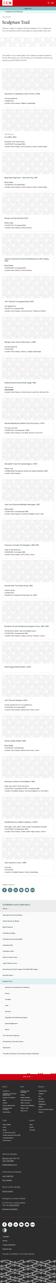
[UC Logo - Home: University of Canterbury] (7, 3)
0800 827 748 (7, 1158)
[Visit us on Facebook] (4, 890)
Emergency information (9, 1209)
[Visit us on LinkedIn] (15, 890)
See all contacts (7, 1191)
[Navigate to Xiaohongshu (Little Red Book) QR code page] (32, 890)
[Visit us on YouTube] (27, 890)
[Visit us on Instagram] (10, 890)
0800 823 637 (14, 1205)
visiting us (15, 58)
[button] (28, 8)
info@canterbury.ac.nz (9, 1165)
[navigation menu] (52, 3)
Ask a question (7, 1180)
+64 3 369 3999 (8, 1161)
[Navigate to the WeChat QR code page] (21, 890)
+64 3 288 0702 (7, 1176)
